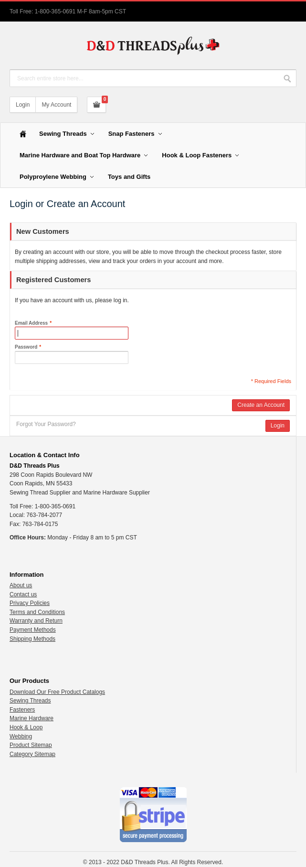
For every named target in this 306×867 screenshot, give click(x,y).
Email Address (31, 323)
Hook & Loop (26, 727)
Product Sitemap (31, 745)
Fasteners (22, 709)
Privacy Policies (30, 603)
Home (23, 134)
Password (26, 347)
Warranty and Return (36, 620)
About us (21, 585)
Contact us (23, 594)
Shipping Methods (32, 639)
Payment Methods (33, 629)
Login (23, 104)
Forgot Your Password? (46, 424)
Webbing (21, 736)
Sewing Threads (30, 700)
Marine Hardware (31, 718)
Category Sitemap (32, 754)
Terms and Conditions (37, 612)
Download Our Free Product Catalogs (57, 692)
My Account (56, 104)
